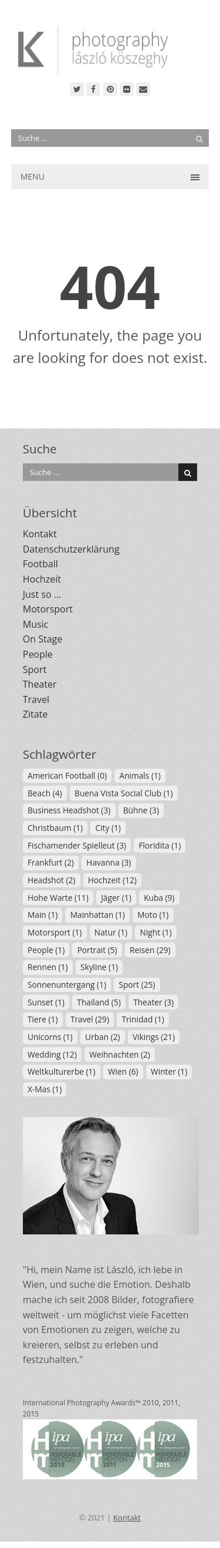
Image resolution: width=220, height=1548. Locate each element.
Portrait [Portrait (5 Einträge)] (97, 949)
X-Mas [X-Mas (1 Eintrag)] (45, 1089)
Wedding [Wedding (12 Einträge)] (52, 1054)
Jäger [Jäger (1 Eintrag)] (116, 897)
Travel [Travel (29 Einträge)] (89, 1019)
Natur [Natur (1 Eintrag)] (110, 932)
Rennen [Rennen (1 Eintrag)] (48, 966)
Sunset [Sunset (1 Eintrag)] (46, 1002)
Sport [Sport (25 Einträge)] (137, 984)
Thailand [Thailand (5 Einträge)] (98, 1002)
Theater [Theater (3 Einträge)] (153, 1002)
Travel (36, 699)
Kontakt (40, 533)
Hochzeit (42, 579)
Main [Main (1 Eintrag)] (42, 914)
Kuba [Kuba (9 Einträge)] (159, 897)
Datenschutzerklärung (71, 549)
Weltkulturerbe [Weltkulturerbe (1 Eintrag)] (62, 1071)
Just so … (42, 594)
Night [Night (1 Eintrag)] (156, 932)
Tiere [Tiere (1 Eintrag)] (42, 1019)
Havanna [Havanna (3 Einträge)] (108, 862)
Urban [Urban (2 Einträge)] (102, 1036)
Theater (40, 684)
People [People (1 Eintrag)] (46, 949)
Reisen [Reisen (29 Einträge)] (150, 949)
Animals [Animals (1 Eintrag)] (140, 775)
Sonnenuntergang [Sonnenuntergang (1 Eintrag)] (67, 984)
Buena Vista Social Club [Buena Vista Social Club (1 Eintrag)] (124, 793)
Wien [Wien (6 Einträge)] (123, 1071)
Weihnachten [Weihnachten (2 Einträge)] (119, 1054)
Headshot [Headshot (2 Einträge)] (51, 880)
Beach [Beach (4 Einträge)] (45, 793)
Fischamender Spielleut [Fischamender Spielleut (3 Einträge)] (77, 845)
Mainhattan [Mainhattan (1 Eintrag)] (97, 914)
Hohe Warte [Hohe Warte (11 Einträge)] (58, 897)
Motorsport (48, 609)
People (38, 654)
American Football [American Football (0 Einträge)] (67, 775)
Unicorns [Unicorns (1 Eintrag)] (50, 1036)
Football (40, 563)
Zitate (35, 714)
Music (36, 624)
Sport (34, 669)
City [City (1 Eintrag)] (108, 827)
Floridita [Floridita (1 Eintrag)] (160, 845)
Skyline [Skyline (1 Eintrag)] (99, 966)
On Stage (42, 638)
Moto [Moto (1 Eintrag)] (152, 914)
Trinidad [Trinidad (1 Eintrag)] (142, 1019)
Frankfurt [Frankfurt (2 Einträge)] (51, 862)
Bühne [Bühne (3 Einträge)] (141, 810)
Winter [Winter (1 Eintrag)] (169, 1071)
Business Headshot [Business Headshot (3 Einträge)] (69, 810)
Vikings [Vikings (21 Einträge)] (154, 1036)
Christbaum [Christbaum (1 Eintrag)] (55, 827)
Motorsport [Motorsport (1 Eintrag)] (55, 932)
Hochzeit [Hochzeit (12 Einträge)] (112, 880)
